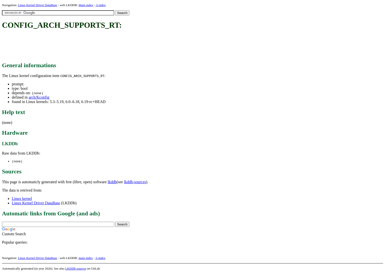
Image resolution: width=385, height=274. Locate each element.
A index (101, 5)
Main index (86, 5)
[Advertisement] (91, 46)
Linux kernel (22, 199)
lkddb (112, 182)
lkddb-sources (135, 182)
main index (86, 258)
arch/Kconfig (38, 97)
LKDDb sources (75, 269)
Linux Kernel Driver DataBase (37, 5)
